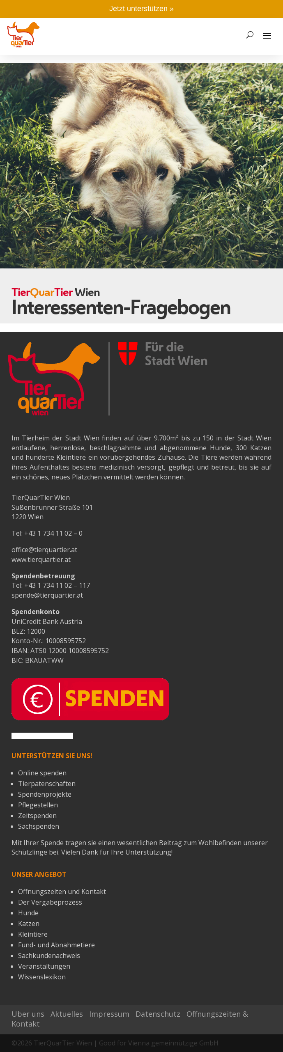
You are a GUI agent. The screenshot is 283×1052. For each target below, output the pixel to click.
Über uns (28, 1014)
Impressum (109, 1014)
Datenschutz (158, 1014)
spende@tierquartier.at (47, 595)
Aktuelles (67, 1014)
